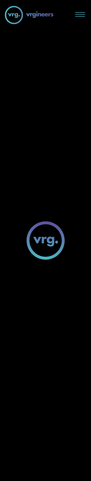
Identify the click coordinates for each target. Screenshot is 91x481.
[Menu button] (80, 14)
